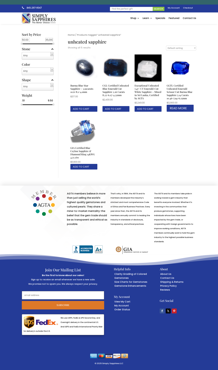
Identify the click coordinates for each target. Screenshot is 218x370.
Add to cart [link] (81, 109)
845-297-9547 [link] (34, 7)
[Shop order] (181, 48)
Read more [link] (178, 108)
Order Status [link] (122, 309)
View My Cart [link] (122, 301)
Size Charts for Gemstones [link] (130, 282)
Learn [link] (146, 18)
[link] (24, 8)
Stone (38, 49)
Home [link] (71, 34)
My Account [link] (174, 8)
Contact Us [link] (189, 18)
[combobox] (38, 56)
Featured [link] (174, 18)
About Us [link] (165, 274)
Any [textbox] (25, 55)
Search (158, 8)
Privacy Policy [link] (168, 286)
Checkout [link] (188, 8)
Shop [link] (133, 18)
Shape (38, 80)
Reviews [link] (165, 290)
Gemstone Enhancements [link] (130, 286)
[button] (162, 311)
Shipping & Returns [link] (171, 282)
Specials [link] (160, 18)
